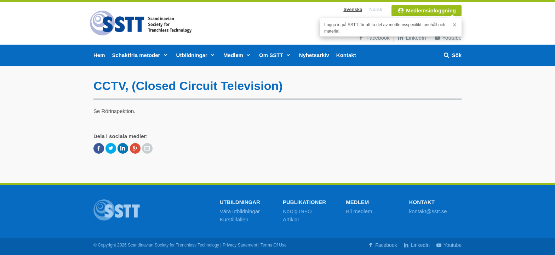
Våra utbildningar (240, 211)
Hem (99, 55)
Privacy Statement (240, 245)
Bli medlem (359, 211)
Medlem (237, 55)
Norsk (375, 9)
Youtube (448, 38)
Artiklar (291, 219)
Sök (452, 55)
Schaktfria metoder (140, 55)
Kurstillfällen (234, 219)
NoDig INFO (297, 211)
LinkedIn (411, 38)
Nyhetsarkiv (314, 55)
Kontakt (346, 55)
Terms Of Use (274, 245)
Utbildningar (196, 55)
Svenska (352, 9)
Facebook (373, 38)
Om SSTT (275, 55)
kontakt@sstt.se (428, 211)
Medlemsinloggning (426, 10)
